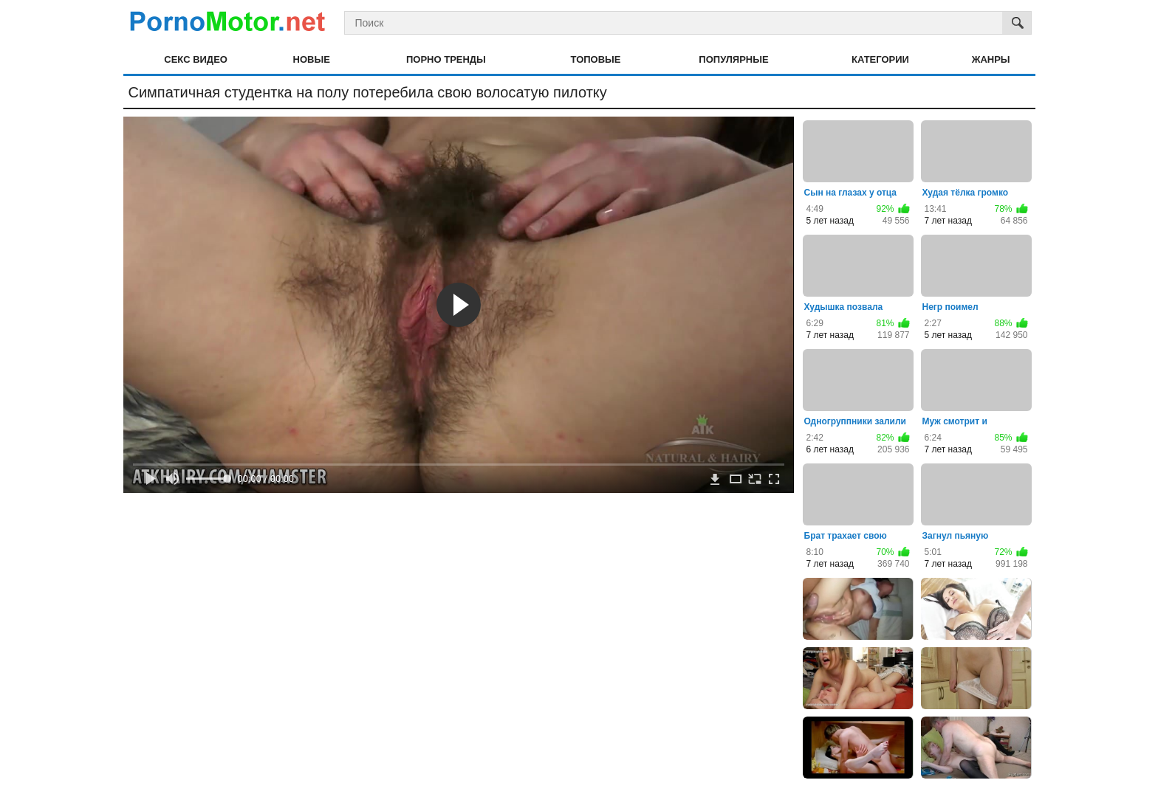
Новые (311, 59)
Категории (880, 59)
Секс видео (195, 59)
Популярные (733, 59)
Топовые (596, 59)
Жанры (991, 59)
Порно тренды (446, 59)
